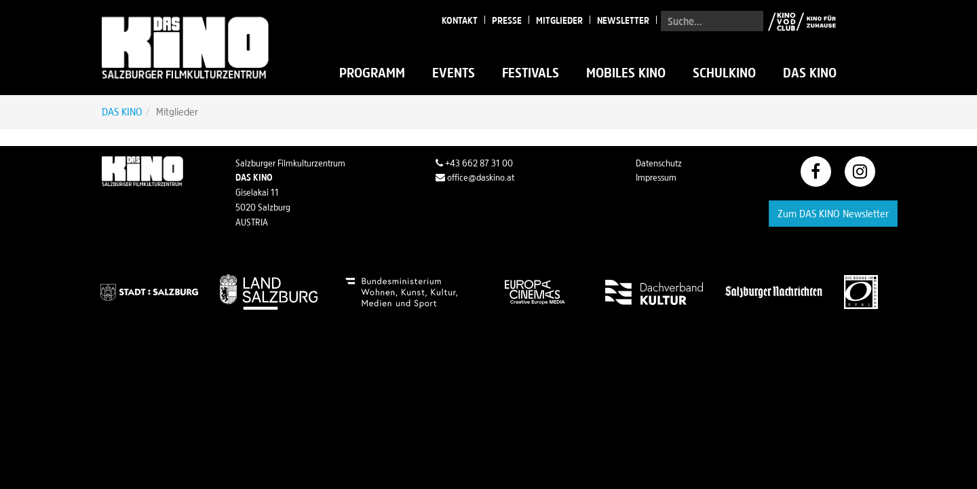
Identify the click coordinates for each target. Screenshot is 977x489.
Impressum (656, 177)
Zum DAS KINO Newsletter (833, 213)
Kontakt (460, 20)
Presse (507, 20)
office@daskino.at (475, 177)
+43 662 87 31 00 (474, 163)
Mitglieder (559, 20)
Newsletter (623, 20)
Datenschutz (659, 163)
